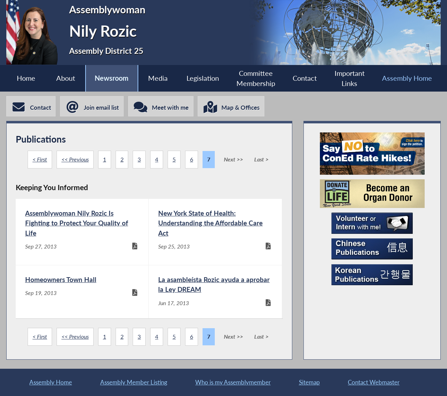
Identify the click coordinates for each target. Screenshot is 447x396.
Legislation (202, 78)
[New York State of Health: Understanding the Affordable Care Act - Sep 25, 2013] (215, 232)
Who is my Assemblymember (233, 382)
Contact (305, 78)
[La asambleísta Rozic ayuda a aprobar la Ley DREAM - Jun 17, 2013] (215, 293)
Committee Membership (255, 78)
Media (158, 78)
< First (39, 159)
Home (26, 78)
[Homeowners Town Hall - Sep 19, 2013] (82, 293)
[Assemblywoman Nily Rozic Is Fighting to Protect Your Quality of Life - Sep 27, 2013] (82, 232)
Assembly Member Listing (133, 382)
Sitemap (309, 382)
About (65, 78)
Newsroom (112, 78)
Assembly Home (407, 78)
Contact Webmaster (374, 382)
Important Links (350, 78)
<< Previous (75, 159)
